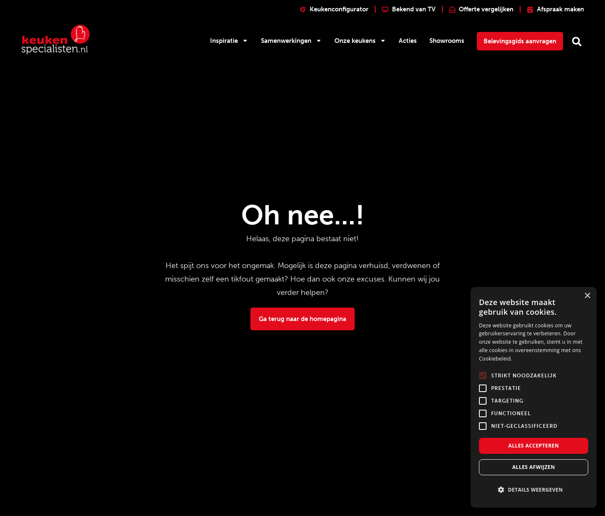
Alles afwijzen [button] (533, 467)
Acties (408, 41)
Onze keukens (360, 40)
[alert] (534, 397)
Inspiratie (229, 40)
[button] (576, 41)
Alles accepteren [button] (533, 445)
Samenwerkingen (291, 40)
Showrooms (446, 41)
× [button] (587, 296)
